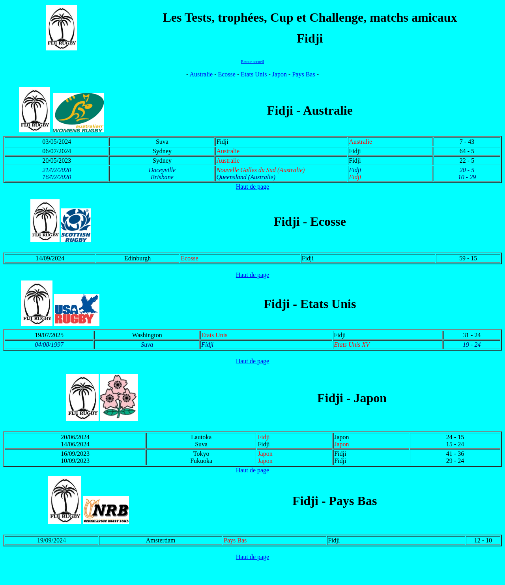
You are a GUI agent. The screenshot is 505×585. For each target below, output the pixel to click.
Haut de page (252, 186)
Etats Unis (254, 74)
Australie (201, 74)
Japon (279, 74)
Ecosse (226, 74)
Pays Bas (303, 74)
